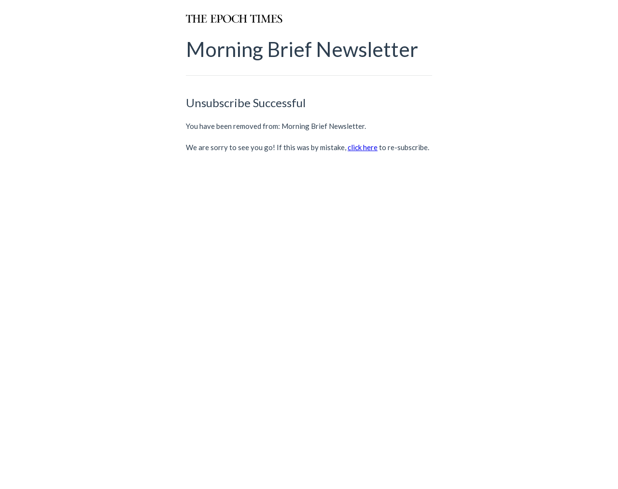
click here (363, 147)
